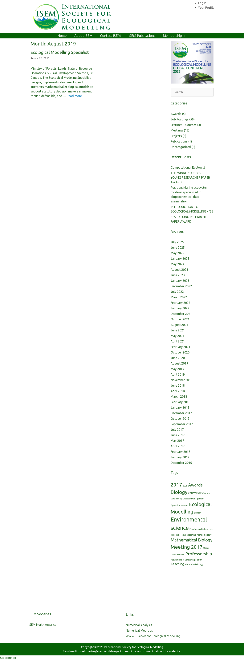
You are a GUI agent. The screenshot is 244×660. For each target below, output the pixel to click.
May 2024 (177, 264)
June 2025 (178, 247)
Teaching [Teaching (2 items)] (177, 564)
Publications (179, 141)
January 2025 (180, 258)
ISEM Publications (141, 35)
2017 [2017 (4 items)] (176, 484)
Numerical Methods (139, 630)
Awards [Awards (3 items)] (195, 484)
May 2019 (177, 369)
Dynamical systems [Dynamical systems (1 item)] (179, 505)
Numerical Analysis (139, 625)
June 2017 (178, 435)
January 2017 (180, 457)
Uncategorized (181, 147)
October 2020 (180, 352)
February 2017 (180, 451)
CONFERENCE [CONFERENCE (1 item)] (194, 493)
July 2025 (177, 242)
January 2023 (180, 280)
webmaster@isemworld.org (98, 651)
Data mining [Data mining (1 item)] (176, 499)
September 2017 (182, 424)
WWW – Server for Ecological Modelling (153, 636)
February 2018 (180, 402)
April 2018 (178, 391)
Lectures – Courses (184, 125)
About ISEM (83, 35)
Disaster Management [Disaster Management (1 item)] (193, 499)
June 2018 (178, 385)
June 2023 (178, 275)
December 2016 (181, 462)
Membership (176, 35)
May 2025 (177, 253)
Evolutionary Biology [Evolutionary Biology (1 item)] (198, 529)
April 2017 (178, 446)
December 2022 (181, 286)
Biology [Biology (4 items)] (179, 492)
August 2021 (179, 324)
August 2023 (179, 269)
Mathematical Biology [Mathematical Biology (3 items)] (191, 539)
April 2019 (178, 374)
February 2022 (180, 302)
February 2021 (180, 347)
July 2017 (177, 429)
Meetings (177, 130)
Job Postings (180, 119)
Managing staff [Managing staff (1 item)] (204, 535)
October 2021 (180, 319)
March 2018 (179, 396)
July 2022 (177, 291)
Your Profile (206, 7)
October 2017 (180, 418)
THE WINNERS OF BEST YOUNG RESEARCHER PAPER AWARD (190, 177)
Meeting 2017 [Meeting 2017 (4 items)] (186, 547)
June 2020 (178, 358)
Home (62, 35)
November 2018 (181, 380)
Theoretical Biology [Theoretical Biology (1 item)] (194, 564)
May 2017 (177, 440)
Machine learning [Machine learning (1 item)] (188, 535)
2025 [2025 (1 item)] (185, 486)
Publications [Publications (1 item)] (176, 560)
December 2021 (181, 313)
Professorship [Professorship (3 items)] (198, 553)
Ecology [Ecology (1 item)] (197, 513)
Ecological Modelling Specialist (59, 52)
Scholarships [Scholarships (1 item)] (190, 560)
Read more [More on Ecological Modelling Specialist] (74, 96)
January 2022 (180, 308)
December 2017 (181, 413)
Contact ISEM (110, 35)
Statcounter (8, 657)
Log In (202, 3)
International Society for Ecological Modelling (133, 647)
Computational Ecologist (188, 167)
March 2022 (179, 297)
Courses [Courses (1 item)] (206, 493)
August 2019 (179, 363)
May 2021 (177, 336)
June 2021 (178, 330)
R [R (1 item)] (183, 560)
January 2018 (180, 407)
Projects (176, 136)
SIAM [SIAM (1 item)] (199, 560)
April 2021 (178, 341)
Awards (176, 113)
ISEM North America (42, 624)
